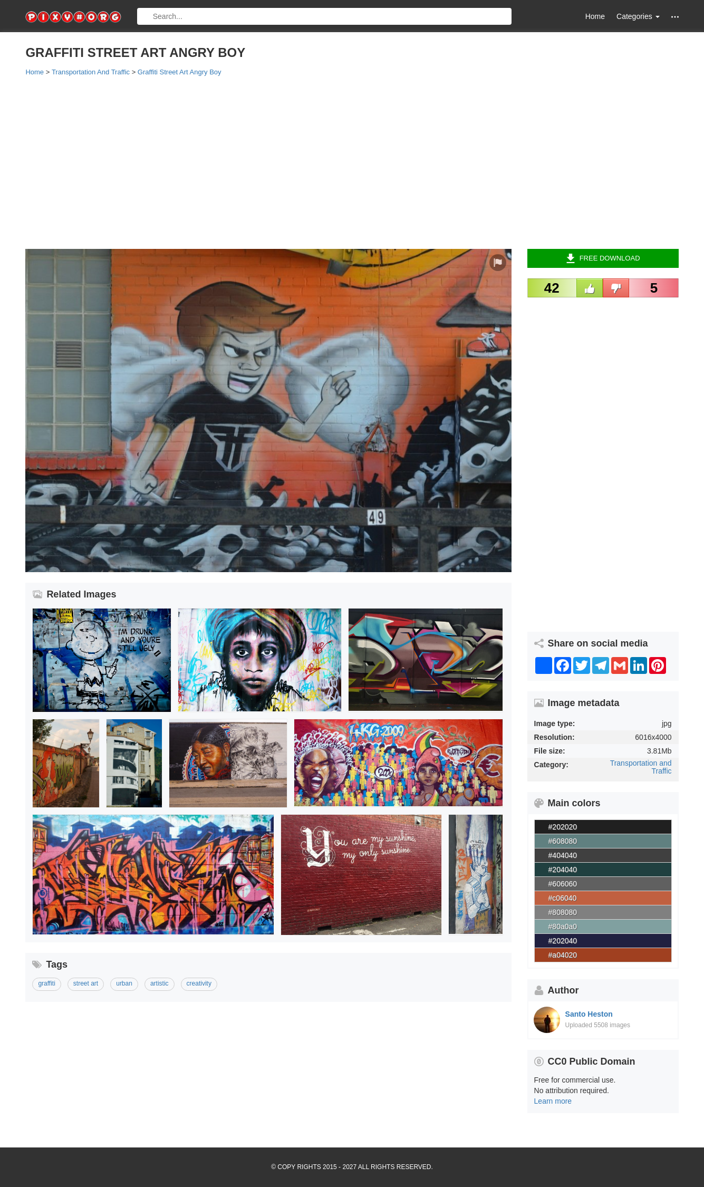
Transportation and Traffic (641, 767)
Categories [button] (638, 16)
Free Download (603, 258)
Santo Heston (589, 1014)
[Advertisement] (341, 162)
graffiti (46, 983)
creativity (199, 983)
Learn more (553, 1101)
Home (595, 16)
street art (85, 983)
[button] (675, 16)
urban (124, 983)
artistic (159, 983)
